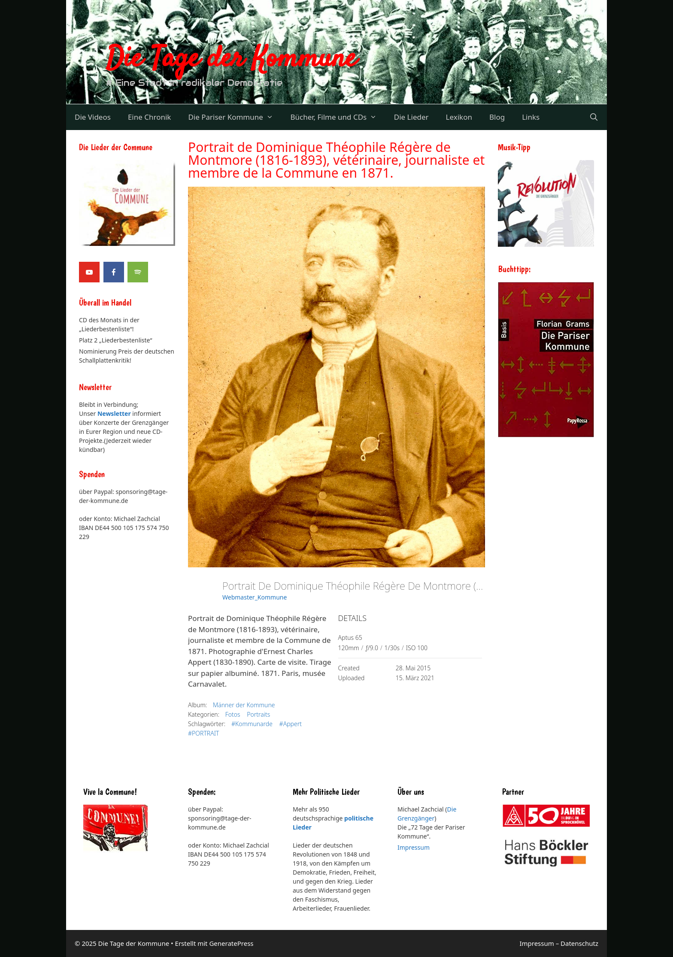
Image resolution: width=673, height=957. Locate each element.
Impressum (413, 847)
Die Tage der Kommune (231, 59)
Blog (497, 117)
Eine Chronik (149, 117)
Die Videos (93, 117)
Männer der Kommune (244, 705)
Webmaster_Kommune (254, 597)
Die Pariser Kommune (235, 117)
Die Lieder (411, 117)
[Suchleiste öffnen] (593, 117)
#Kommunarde (252, 724)
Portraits (258, 714)
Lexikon (459, 117)
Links (531, 117)
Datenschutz (579, 943)
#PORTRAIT (203, 733)
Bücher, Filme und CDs (337, 117)
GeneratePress (231, 943)
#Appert (290, 724)
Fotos (232, 714)
